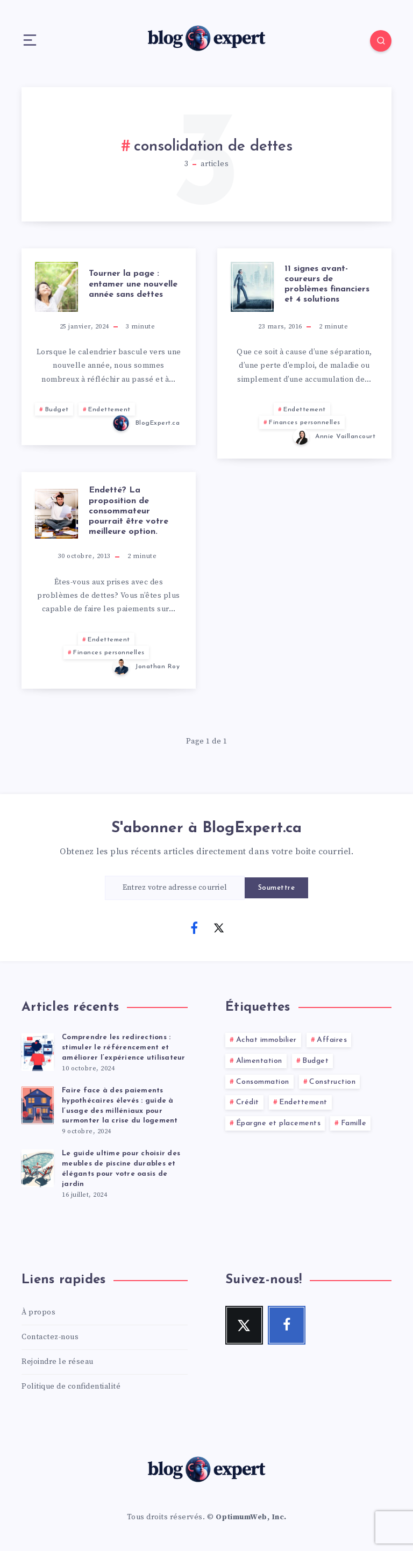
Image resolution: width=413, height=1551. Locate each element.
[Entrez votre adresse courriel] (175, 888)
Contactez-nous (50, 1337)
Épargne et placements (278, 1123)
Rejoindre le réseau (58, 1362)
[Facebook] (194, 928)
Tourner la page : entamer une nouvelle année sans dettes (133, 283)
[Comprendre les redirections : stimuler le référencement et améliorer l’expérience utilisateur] (38, 1050)
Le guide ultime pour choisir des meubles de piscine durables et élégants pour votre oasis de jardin (121, 1169)
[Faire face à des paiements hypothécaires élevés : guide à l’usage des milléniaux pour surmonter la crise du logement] (38, 1104)
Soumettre (276, 887)
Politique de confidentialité (71, 1386)
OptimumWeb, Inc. (251, 1517)
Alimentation (259, 1061)
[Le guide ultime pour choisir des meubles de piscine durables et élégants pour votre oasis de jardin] (38, 1166)
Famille (354, 1123)
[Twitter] (219, 928)
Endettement (109, 409)
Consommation (262, 1082)
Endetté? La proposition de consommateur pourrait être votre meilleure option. (128, 511)
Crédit (247, 1102)
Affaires (332, 1040)
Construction (332, 1082)
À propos (38, 1312)
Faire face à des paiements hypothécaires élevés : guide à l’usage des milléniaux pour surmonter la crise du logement (120, 1106)
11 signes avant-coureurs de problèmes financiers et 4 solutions (326, 284)
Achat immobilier (266, 1040)
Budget (57, 409)
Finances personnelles (304, 422)
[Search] (380, 41)
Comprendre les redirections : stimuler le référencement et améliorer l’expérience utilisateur (124, 1047)
